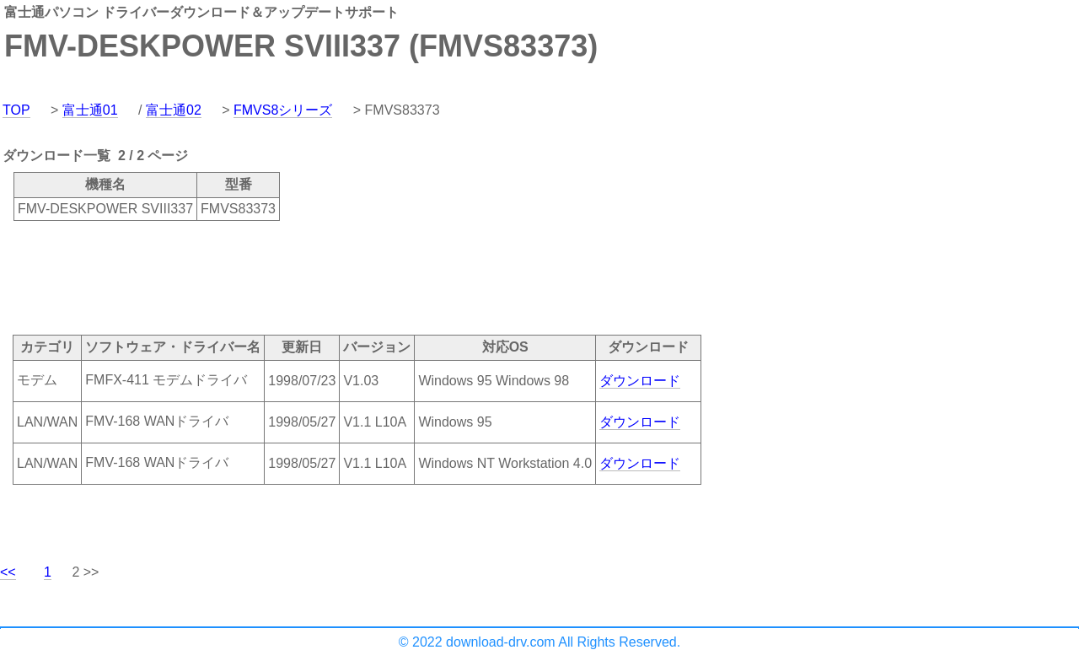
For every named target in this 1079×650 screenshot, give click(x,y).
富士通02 (173, 110)
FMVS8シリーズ (283, 110)
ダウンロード (639, 380)
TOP (16, 110)
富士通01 (90, 110)
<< (8, 572)
